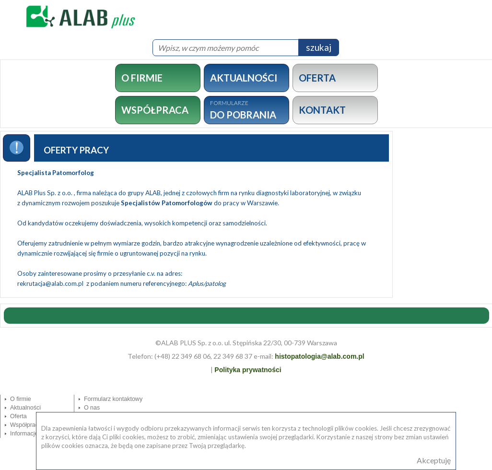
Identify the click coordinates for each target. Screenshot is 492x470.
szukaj (318, 47)
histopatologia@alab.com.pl (319, 356)
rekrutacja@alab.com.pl (51, 283)
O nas (92, 407)
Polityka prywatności (247, 370)
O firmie (20, 399)
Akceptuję (434, 460)
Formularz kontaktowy (113, 399)
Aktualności (25, 407)
